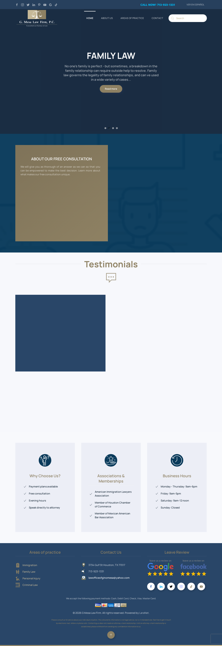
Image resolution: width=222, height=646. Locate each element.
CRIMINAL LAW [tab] (117, 128)
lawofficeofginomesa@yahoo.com (109, 577)
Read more (111, 86)
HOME (89, 18)
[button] (111, 635)
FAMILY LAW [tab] (109, 128)
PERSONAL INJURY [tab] (113, 128)
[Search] (188, 18)
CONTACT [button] (157, 18)
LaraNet (144, 613)
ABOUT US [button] (107, 18)
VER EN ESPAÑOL (195, 4)
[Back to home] (36, 18)
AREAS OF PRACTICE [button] (132, 18)
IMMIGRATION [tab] (105, 128)
